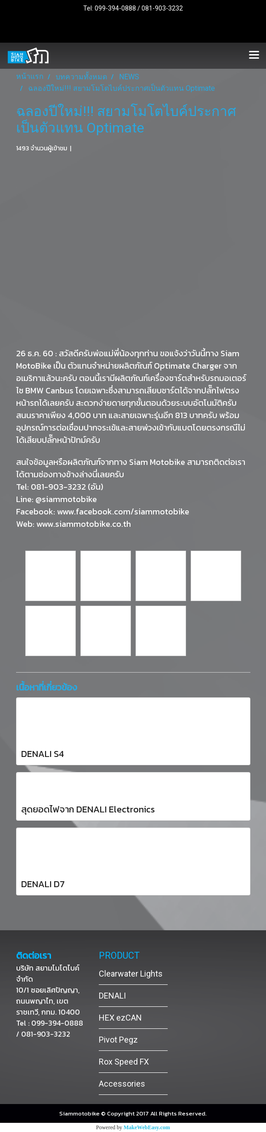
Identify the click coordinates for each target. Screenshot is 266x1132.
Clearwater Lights (131, 973)
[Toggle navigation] (254, 55)
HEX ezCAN (120, 1017)
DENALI (112, 995)
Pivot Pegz (118, 1039)
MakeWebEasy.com (147, 1127)
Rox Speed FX (124, 1061)
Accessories (122, 1083)
